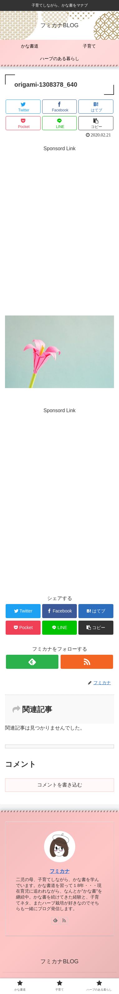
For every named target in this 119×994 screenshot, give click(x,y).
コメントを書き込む (59, 784)
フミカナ (60, 871)
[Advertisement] (59, 240)
